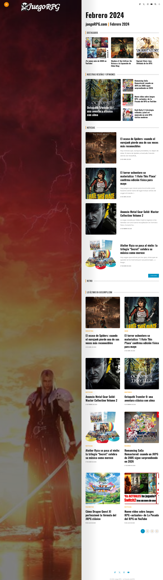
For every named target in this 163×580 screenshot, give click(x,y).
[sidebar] (157, 4)
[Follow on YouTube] (149, 4)
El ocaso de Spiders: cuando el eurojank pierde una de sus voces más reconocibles (138, 142)
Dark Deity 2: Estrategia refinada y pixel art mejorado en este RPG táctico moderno (144, 114)
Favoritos (90, 502)
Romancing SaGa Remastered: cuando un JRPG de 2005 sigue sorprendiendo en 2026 (144, 84)
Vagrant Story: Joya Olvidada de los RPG (144, 62)
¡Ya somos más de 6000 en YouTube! (96, 62)
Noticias (89, 392)
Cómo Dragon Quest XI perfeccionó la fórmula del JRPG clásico (100, 510)
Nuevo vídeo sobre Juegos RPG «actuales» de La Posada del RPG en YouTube (145, 99)
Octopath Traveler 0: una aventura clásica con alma (100, 111)
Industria (89, 331)
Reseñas (127, 445)
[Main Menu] (6, 4)
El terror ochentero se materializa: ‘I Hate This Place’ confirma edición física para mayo (139, 178)
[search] (153, 4)
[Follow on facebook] (137, 4)
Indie (126, 331)
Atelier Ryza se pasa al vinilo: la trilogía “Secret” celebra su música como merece (138, 249)
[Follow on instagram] (145, 4)
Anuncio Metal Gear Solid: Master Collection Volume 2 (138, 213)
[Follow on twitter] (141, 4)
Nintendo (128, 392)
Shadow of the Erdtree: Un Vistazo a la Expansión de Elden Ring (121, 63)
